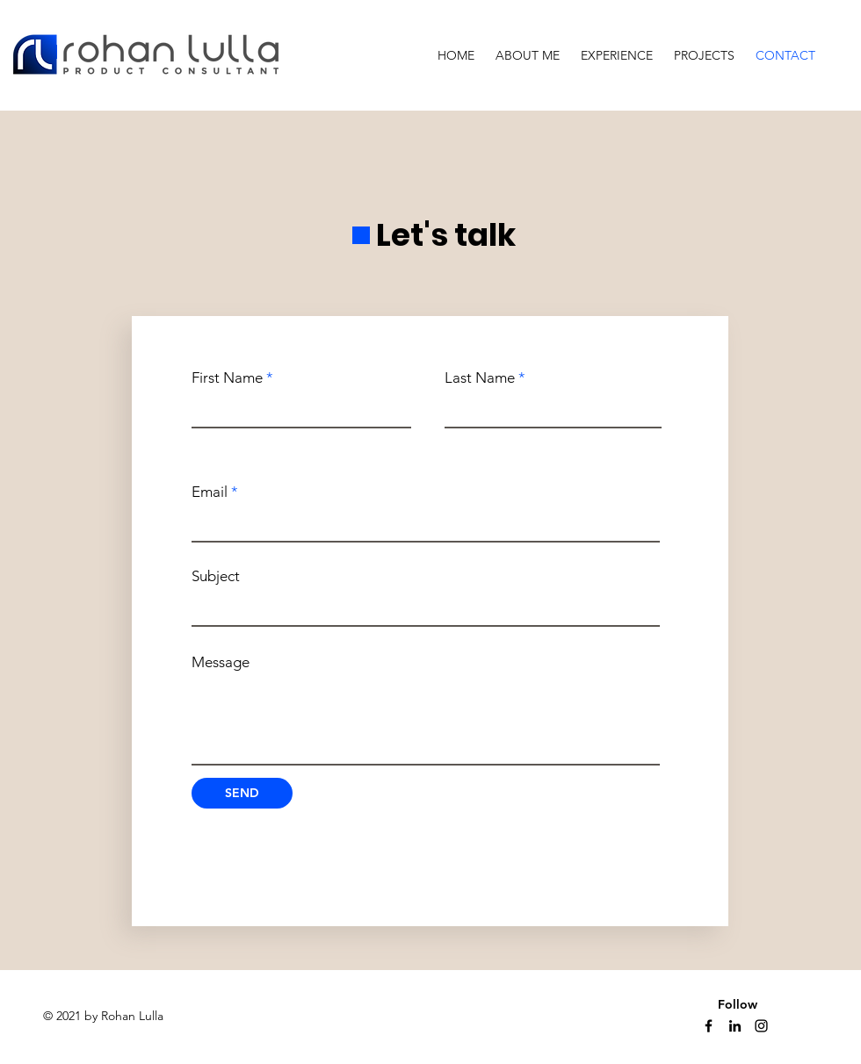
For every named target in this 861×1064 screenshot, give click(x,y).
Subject (216, 576)
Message (221, 662)
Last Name (480, 377)
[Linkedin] (735, 1025)
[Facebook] (708, 1025)
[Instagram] (761, 1025)
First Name (227, 377)
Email (210, 492)
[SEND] (242, 793)
